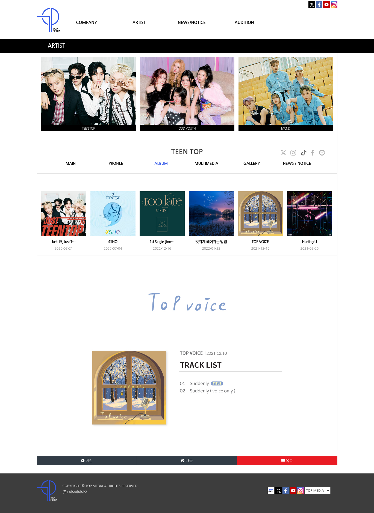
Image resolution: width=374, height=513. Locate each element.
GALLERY (251, 163)
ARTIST (139, 22)
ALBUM (161, 163)
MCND (285, 128)
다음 (187, 461)
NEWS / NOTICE (297, 163)
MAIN (71, 163)
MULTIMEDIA (206, 163)
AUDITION (244, 22)
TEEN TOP (88, 128)
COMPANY (86, 22)
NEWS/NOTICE (192, 22)
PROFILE (116, 163)
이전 (87, 461)
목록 (287, 461)
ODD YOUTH (187, 128)
